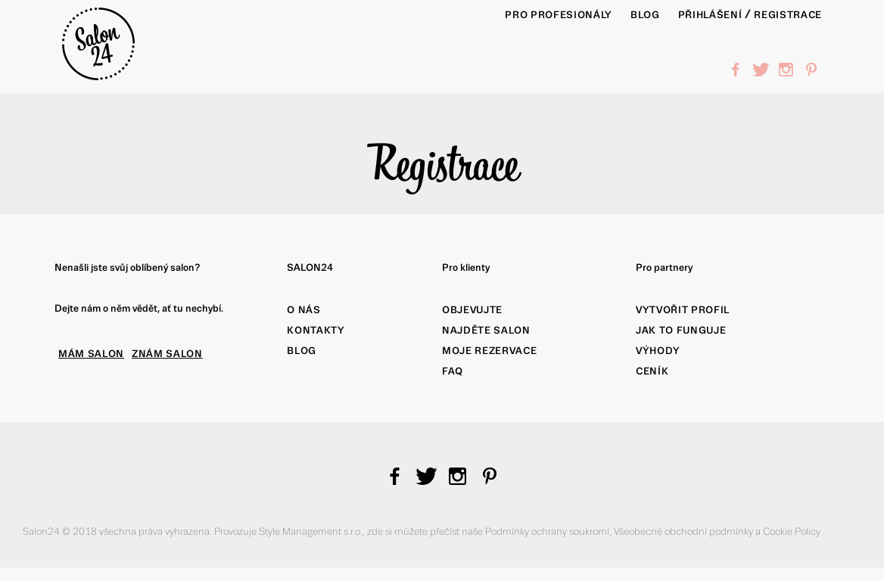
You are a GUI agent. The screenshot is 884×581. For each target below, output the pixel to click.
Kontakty (315, 330)
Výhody (658, 350)
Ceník (652, 371)
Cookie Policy (793, 531)
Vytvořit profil (683, 309)
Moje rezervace (489, 350)
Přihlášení (710, 14)
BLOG (645, 14)
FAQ (452, 371)
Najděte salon (486, 330)
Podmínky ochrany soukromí (547, 531)
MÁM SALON (91, 353)
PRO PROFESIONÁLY (558, 14)
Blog (301, 350)
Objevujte (472, 309)
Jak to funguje (681, 330)
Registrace (788, 14)
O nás (303, 309)
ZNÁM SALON (167, 353)
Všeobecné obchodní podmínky (684, 531)
